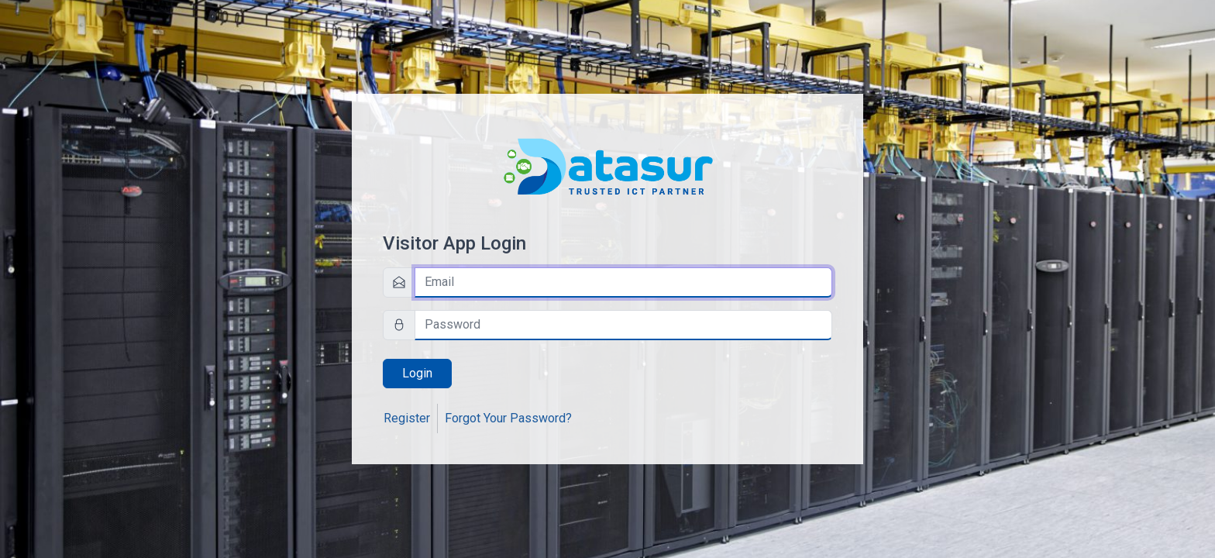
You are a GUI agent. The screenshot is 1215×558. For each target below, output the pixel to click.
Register (407, 418)
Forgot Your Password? (508, 418)
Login (417, 373)
